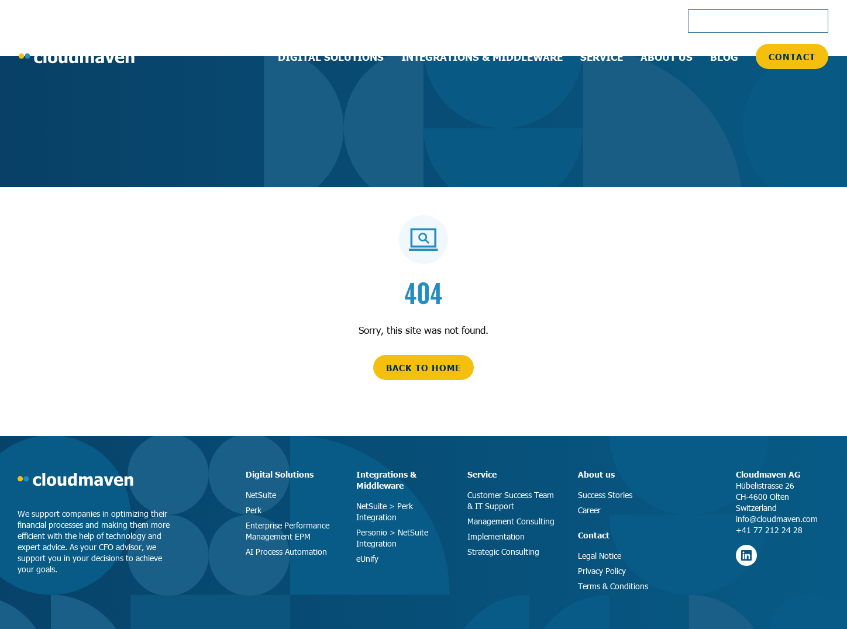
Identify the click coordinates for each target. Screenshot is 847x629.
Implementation (496, 536)
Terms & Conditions (613, 586)
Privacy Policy (602, 570)
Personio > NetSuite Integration (392, 538)
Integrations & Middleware (386, 479)
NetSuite (261, 494)
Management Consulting (511, 521)
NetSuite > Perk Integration (384, 511)
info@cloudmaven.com (777, 518)
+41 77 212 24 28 (769, 529)
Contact (792, 56)
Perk (253, 510)
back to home (423, 367)
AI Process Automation (286, 551)
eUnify (367, 558)
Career (589, 510)
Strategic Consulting (503, 551)
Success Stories (605, 494)
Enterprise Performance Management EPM (287, 531)
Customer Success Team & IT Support (510, 500)
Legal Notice (599, 555)
